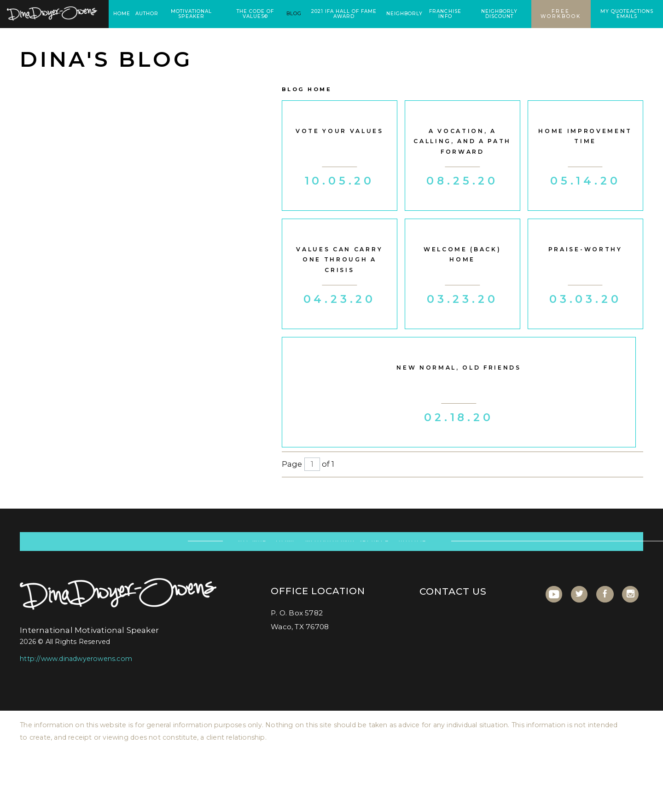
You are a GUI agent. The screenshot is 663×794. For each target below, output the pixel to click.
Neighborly (404, 14)
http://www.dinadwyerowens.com (76, 672)
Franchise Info (445, 13)
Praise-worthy (585, 249)
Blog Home (307, 89)
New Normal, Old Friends (458, 367)
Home (121, 14)
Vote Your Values (340, 131)
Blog (294, 14)
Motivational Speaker (191, 13)
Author (146, 14)
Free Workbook (561, 13)
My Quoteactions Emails (626, 13)
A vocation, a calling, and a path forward (462, 141)
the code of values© (255, 13)
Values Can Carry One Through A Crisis (339, 259)
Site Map (251, 547)
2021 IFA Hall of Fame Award (344, 13)
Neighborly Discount (499, 13)
